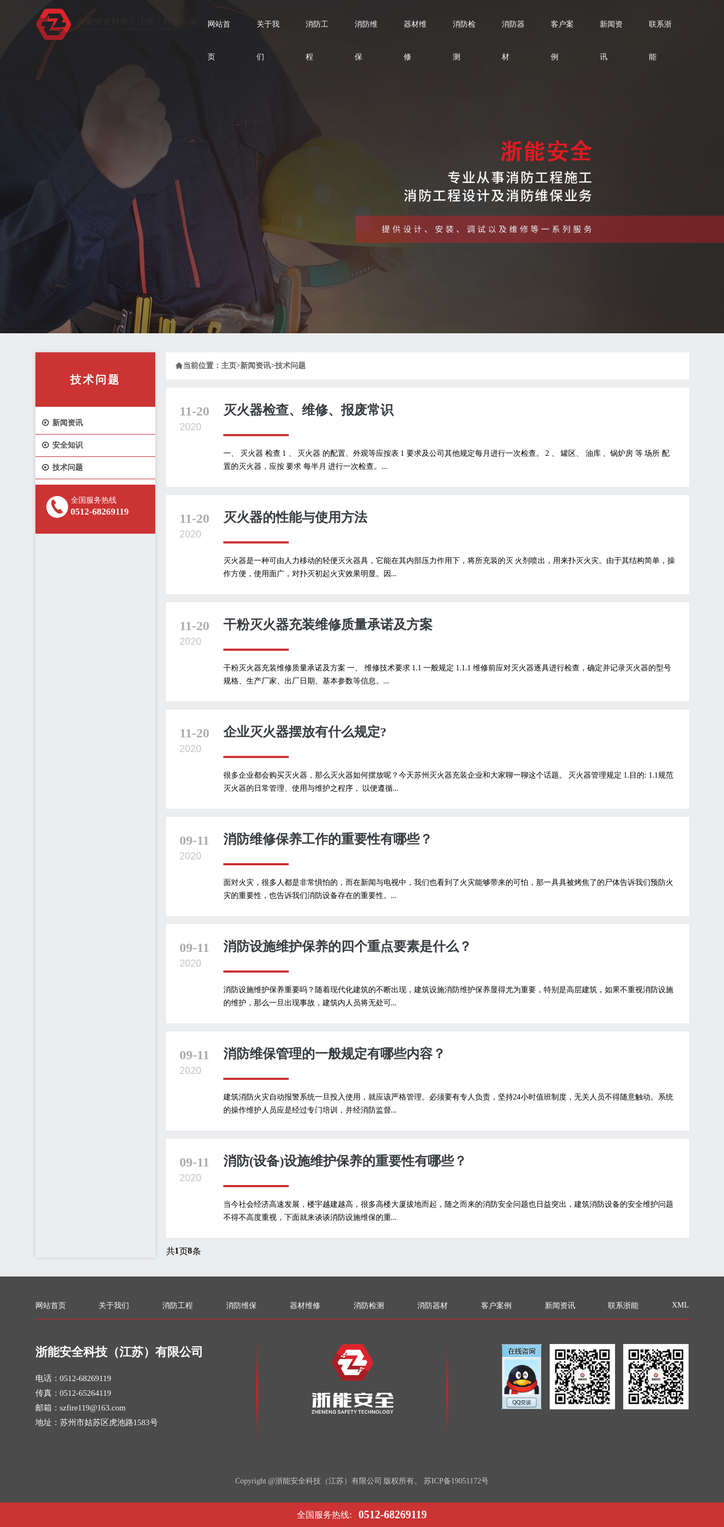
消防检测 (464, 40)
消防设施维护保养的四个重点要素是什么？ (347, 946)
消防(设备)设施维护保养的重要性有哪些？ (345, 1161)
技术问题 (62, 468)
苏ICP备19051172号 (456, 1481)
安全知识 (62, 445)
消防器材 (513, 40)
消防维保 (366, 40)
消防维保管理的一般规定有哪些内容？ (334, 1054)
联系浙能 (660, 40)
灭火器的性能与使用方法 (295, 517)
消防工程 (317, 40)
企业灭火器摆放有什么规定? (305, 732)
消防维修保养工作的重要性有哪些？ (328, 839)
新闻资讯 (611, 40)
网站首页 (219, 40)
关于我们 (268, 40)
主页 (228, 366)
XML (680, 1305)
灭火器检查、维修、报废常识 (308, 410)
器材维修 (415, 40)
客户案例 (562, 40)
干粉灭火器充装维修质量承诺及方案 (328, 625)
